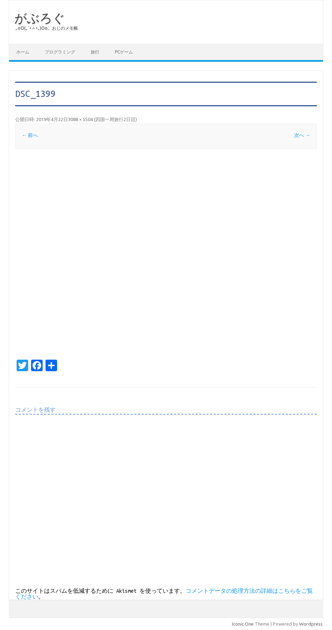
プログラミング (60, 52)
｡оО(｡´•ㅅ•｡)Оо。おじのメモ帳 (47, 28)
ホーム (22, 52)
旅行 (95, 52)
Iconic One (243, 623)
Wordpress (311, 623)
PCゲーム (124, 52)
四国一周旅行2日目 (115, 119)
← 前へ (30, 135)
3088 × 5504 (80, 119)
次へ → (302, 135)
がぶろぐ (39, 18)
